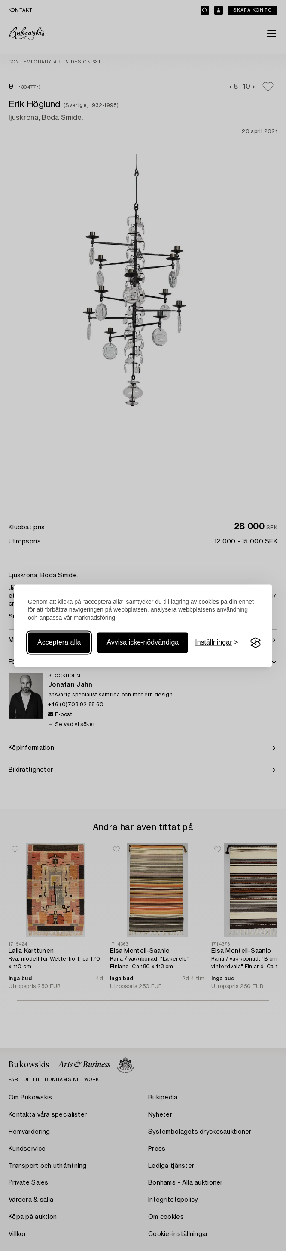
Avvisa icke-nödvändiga (142, 642)
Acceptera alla (59, 642)
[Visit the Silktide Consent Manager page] (255, 643)
